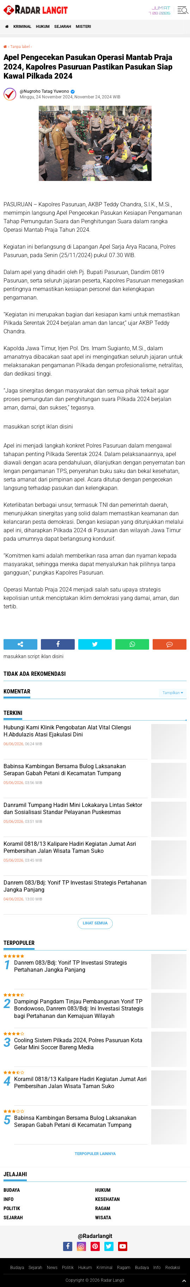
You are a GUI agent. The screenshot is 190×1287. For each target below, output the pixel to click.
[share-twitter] (95, 644)
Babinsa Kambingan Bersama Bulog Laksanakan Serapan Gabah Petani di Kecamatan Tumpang (65, 770)
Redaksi (172, 1267)
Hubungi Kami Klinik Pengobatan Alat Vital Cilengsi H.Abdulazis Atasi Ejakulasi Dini (67, 731)
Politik (12, 1208)
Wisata (103, 1217)
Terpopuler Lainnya (95, 1154)
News (52, 1267)
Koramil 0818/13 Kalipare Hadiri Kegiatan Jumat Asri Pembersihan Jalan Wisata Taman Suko (70, 847)
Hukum (43, 26)
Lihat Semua (95, 923)
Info (8, 1199)
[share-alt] (20, 644)
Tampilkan (173, 693)
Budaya (12, 1190)
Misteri (83, 26)
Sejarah (62, 26)
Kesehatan (107, 1199)
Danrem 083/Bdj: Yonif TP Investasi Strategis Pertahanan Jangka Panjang (75, 886)
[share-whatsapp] (132, 644)
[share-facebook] (58, 644)
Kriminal (22, 26)
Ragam (102, 1208)
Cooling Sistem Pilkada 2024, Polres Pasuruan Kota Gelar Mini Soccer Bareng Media (78, 1044)
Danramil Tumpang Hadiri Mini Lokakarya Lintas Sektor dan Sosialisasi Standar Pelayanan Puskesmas (73, 809)
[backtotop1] (184, 1280)
